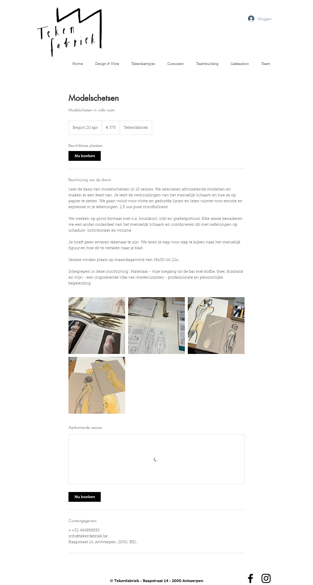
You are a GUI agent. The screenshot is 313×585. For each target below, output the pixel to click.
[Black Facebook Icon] (250, 578)
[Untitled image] (96, 325)
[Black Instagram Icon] (266, 578)
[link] (84, 156)
